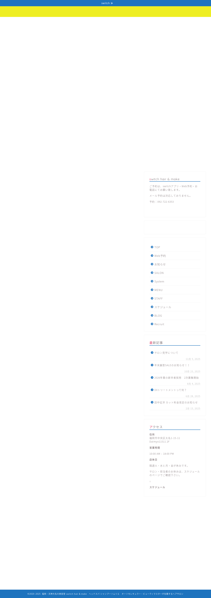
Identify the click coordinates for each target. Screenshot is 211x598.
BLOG (175, 21)
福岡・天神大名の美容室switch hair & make (105, 8)
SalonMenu (122, 175)
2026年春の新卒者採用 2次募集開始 (176, 377)
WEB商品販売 (89, 175)
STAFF (136, 21)
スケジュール (155, 22)
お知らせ (52, 21)
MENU (115, 21)
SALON (71, 21)
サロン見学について (166, 352)
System (93, 21)
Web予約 (33, 21)
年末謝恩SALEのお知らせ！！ (172, 365)
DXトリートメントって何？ (170, 390)
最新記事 (21, 175)
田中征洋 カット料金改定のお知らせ (176, 402)
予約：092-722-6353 (161, 201)
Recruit (196, 21)
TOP (13, 21)
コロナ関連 (55, 175)
